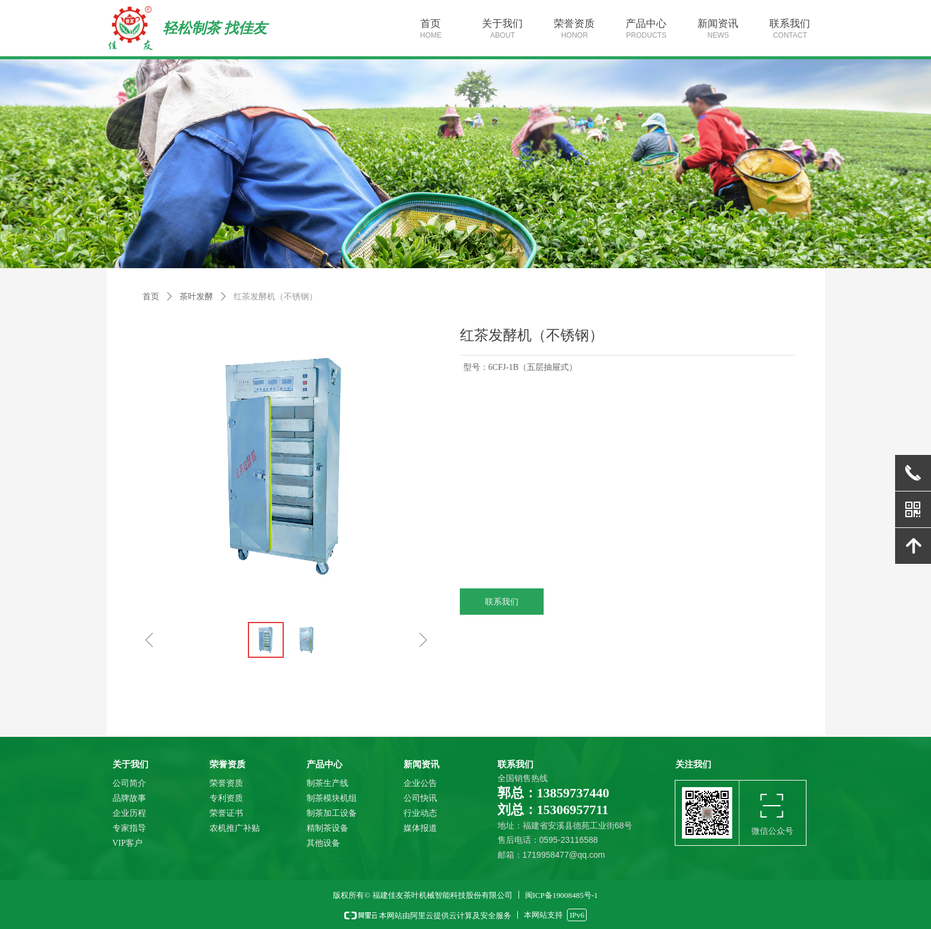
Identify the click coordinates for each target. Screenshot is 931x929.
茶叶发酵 (196, 296)
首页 (150, 296)
